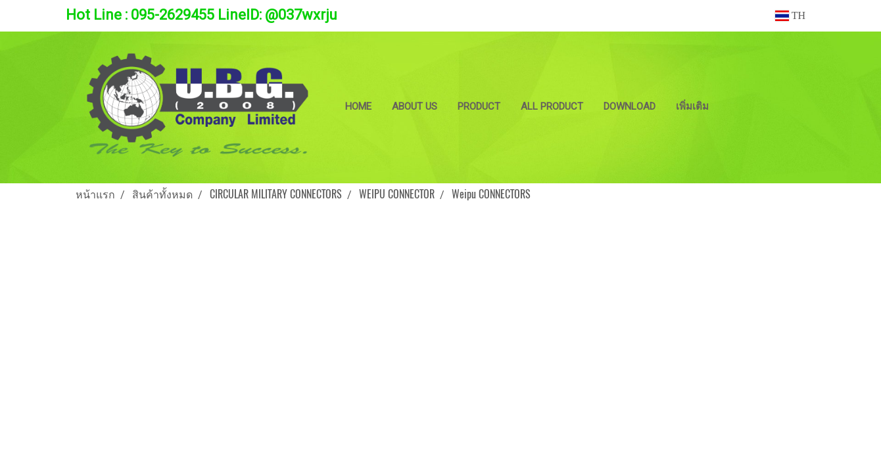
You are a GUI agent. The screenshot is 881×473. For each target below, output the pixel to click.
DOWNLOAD (629, 106)
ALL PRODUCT (552, 106)
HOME (358, 106)
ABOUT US (414, 106)
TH (790, 15)
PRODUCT (479, 106)
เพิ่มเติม (692, 106)
